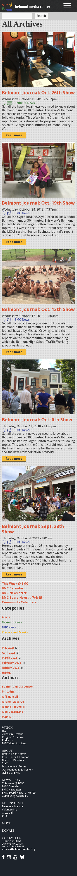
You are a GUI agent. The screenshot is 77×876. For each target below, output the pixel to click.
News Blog (11, 780)
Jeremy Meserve (13, 701)
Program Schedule (13, 737)
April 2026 (8, 652)
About (7, 750)
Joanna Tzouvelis (13, 706)
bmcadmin (9, 691)
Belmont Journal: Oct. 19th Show (38, 203)
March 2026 (9, 657)
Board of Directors (13, 760)
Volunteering (9, 809)
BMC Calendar (12, 588)
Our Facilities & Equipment (17, 769)
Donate (8, 830)
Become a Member (13, 806)
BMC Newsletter (14, 593)
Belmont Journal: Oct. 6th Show (37, 419)
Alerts (6, 617)
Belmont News (25, 103)
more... (7, 673)
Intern (5, 815)
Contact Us (11, 838)
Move (6, 823)
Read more (14, 135)
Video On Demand (12, 734)
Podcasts (7, 740)
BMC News (22, 213)
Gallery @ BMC (11, 772)
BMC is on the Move (14, 754)
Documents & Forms (14, 766)
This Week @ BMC (15, 584)
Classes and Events (15, 632)
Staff (5, 763)
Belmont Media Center (17, 686)
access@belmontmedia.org (18, 849)
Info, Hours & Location (15, 757)
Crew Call (7, 812)
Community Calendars (19, 602)
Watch (7, 727)
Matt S (6, 716)
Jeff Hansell (10, 696)
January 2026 (10, 667)
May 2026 (8, 647)
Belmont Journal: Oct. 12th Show (38, 309)
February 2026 (11, 662)
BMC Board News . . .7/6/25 (22, 598)
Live (4, 731)
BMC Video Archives (14, 743)
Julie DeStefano (12, 711)
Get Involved (13, 803)
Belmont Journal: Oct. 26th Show (38, 92)
